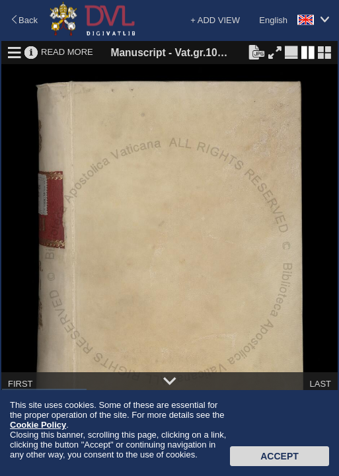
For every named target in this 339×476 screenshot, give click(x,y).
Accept (279, 456)
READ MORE (67, 52)
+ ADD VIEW (215, 20)
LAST (320, 384)
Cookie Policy (38, 425)
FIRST (20, 384)
